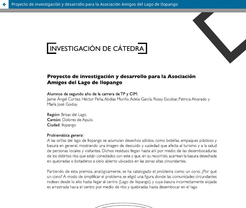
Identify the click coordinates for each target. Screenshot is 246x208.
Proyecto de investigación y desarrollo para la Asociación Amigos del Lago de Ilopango (94, 4)
